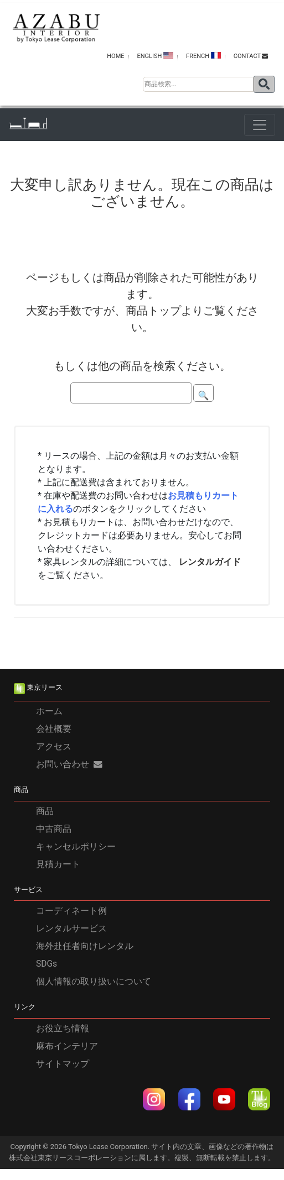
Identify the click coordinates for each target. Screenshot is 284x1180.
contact (251, 56)
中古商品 (53, 829)
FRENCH (203, 56)
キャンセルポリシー (76, 847)
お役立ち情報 (62, 1029)
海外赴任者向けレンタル (84, 947)
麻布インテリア (67, 1046)
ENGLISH (155, 56)
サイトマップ (62, 1064)
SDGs (46, 964)
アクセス (53, 747)
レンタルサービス (71, 929)
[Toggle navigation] (259, 125)
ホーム (49, 711)
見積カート (58, 864)
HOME (115, 56)
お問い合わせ (69, 764)
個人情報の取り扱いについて (93, 982)
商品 (45, 811)
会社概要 (53, 729)
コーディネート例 (71, 911)
